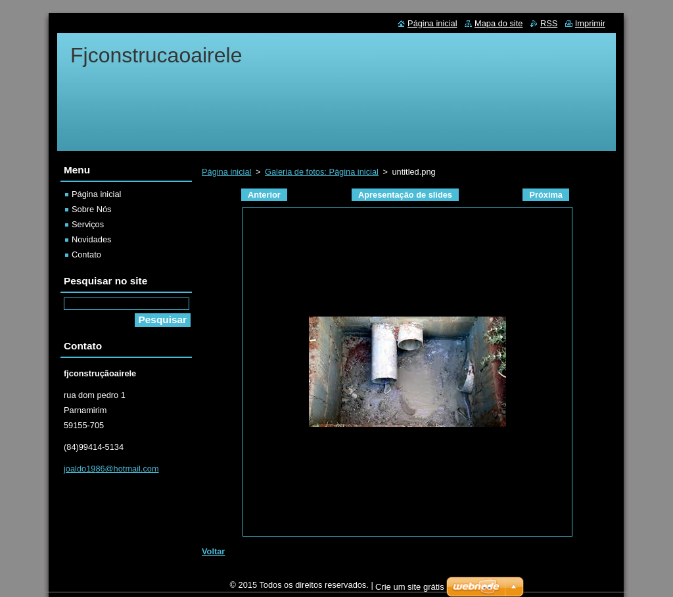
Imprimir (590, 23)
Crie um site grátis (409, 590)
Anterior (264, 195)
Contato (86, 254)
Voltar (213, 551)
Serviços (88, 224)
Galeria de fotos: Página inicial (322, 172)
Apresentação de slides (405, 195)
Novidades (91, 239)
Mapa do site (498, 23)
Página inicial (226, 172)
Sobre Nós (91, 209)
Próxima (546, 195)
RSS (548, 23)
